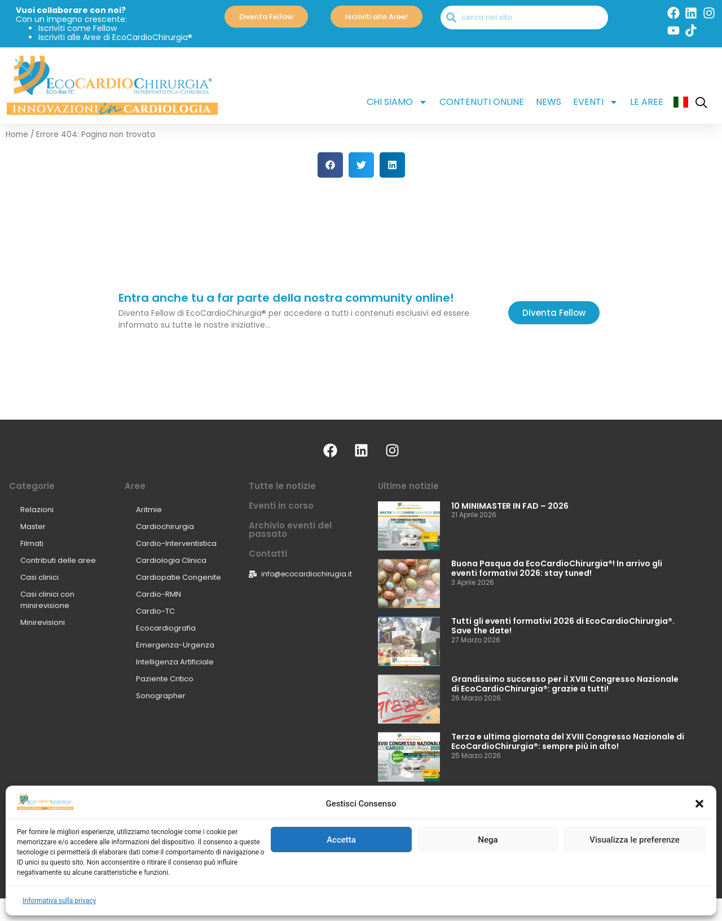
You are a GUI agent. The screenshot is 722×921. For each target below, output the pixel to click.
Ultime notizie (408, 486)
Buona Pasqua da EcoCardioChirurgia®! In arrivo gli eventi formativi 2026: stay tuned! (556, 568)
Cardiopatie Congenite (178, 577)
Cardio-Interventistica (176, 543)
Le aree (646, 101)
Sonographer (161, 695)
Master (33, 526)
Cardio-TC (155, 611)
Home (17, 134)
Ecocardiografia (166, 628)
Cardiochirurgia (165, 526)
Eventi (595, 102)
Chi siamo (397, 102)
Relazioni (37, 509)
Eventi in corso (281, 506)
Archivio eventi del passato (290, 529)
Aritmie (149, 509)
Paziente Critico (164, 678)
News (548, 101)
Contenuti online (481, 101)
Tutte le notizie (282, 486)
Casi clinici (39, 577)
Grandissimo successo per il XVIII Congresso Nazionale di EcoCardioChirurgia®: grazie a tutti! (565, 683)
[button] (699, 895)
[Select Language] (361, 850)
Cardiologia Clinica (171, 560)
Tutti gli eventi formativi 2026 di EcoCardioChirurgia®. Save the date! (563, 625)
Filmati (31, 543)
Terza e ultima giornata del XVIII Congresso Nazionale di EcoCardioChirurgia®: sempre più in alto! (567, 741)
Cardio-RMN (158, 594)
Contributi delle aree (58, 560)
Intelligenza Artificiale (175, 661)
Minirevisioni (42, 622)
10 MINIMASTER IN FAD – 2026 (510, 506)
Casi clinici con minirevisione (47, 600)
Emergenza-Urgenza (175, 645)
